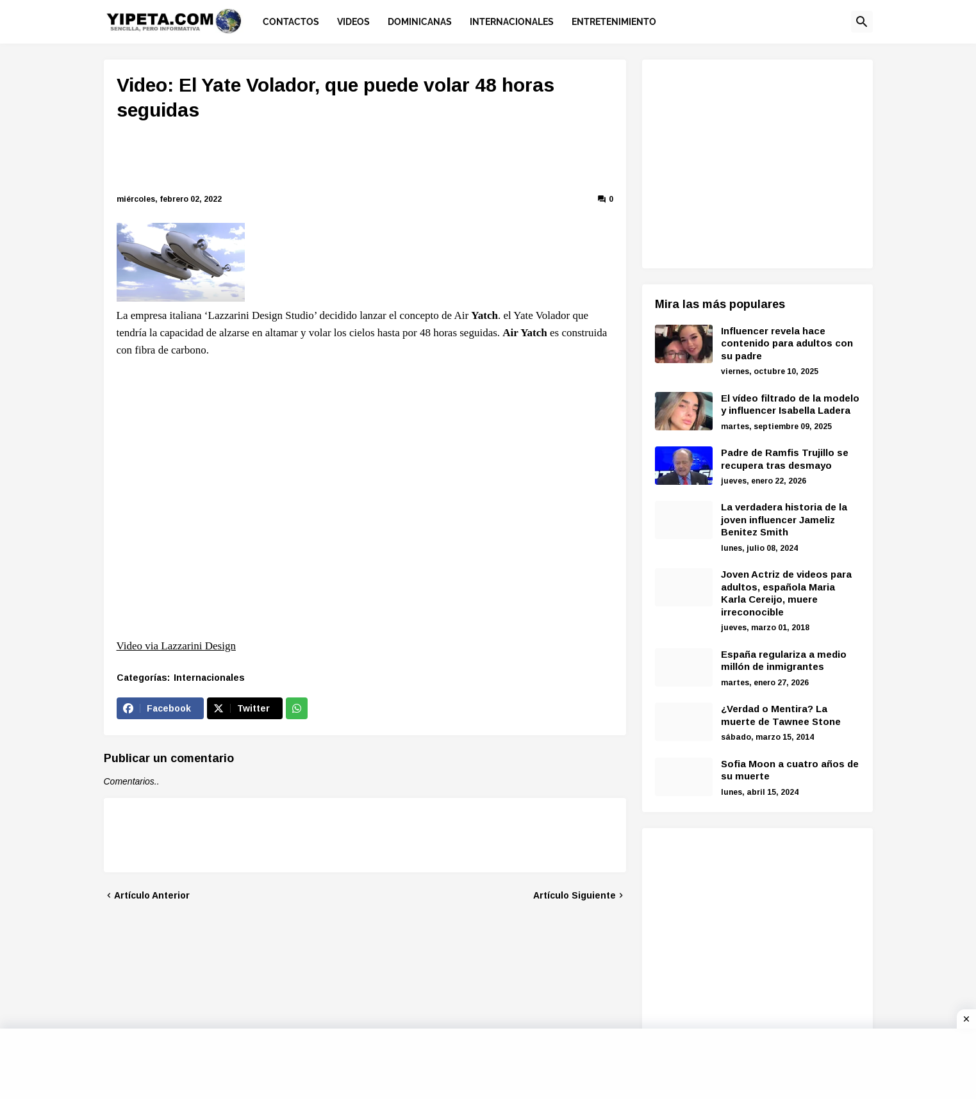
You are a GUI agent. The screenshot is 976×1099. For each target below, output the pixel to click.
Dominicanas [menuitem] (420, 22)
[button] (862, 22)
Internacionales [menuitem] (512, 22)
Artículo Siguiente (574, 895)
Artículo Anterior (152, 895)
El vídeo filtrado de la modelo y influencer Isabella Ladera (790, 404)
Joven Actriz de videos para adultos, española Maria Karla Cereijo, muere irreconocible (786, 593)
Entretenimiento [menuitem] (614, 22)
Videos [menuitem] (353, 22)
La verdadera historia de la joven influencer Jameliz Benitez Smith (784, 519)
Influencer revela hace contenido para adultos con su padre (787, 343)
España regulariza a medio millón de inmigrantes (784, 660)
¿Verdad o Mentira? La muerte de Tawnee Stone (781, 715)
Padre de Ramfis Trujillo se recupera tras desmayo (784, 459)
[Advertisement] (364, 159)
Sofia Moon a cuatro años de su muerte (790, 770)
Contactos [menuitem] (291, 22)
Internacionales (209, 677)
